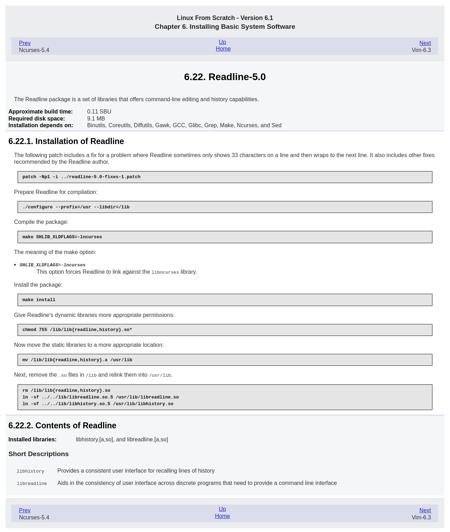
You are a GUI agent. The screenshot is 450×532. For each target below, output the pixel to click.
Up (222, 42)
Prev (25, 43)
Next (425, 43)
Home (223, 49)
